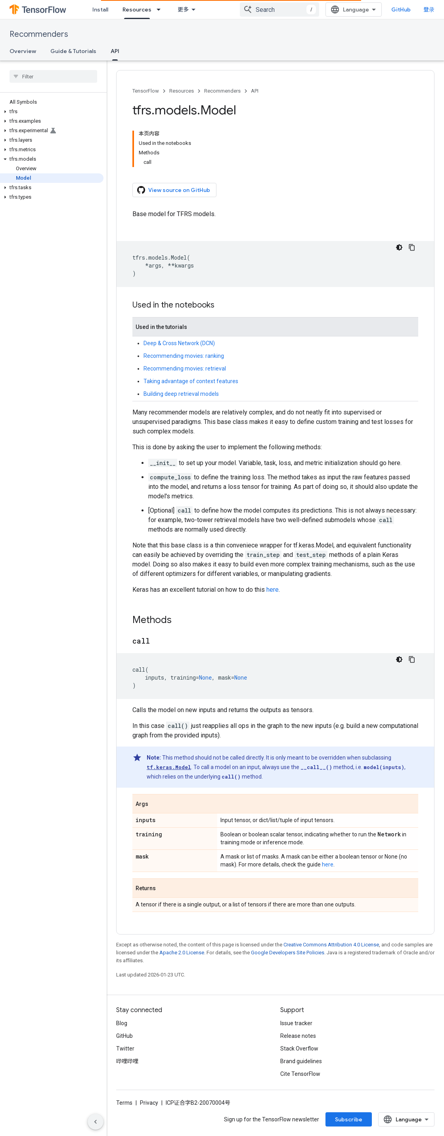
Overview (23, 51)
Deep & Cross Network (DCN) (179, 343)
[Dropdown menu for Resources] (160, 9)
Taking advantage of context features (191, 381)
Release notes (298, 1036)
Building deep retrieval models (181, 394)
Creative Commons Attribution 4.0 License (331, 945)
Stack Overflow (299, 1048)
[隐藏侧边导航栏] (95, 1122)
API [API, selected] (115, 51)
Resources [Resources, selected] (136, 9)
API (254, 91)
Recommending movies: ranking (184, 356)
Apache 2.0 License (181, 953)
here (272, 589)
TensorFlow (145, 91)
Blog (121, 1023)
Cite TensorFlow (300, 1074)
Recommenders (39, 34)
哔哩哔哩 (127, 1061)
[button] (51, 111)
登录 (428, 9)
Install (100, 9)
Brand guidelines (301, 1061)
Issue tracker (296, 1023)
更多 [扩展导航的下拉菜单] (183, 9)
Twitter (125, 1048)
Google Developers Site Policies (287, 953)
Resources (181, 91)
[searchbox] (53, 76)
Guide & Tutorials (73, 51)
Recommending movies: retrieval (185, 368)
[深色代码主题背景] (399, 247)
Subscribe (348, 1119)
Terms (124, 1103)
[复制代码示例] (412, 247)
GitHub (401, 9)
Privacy (149, 1103)
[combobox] (279, 9)
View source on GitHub (173, 190)
